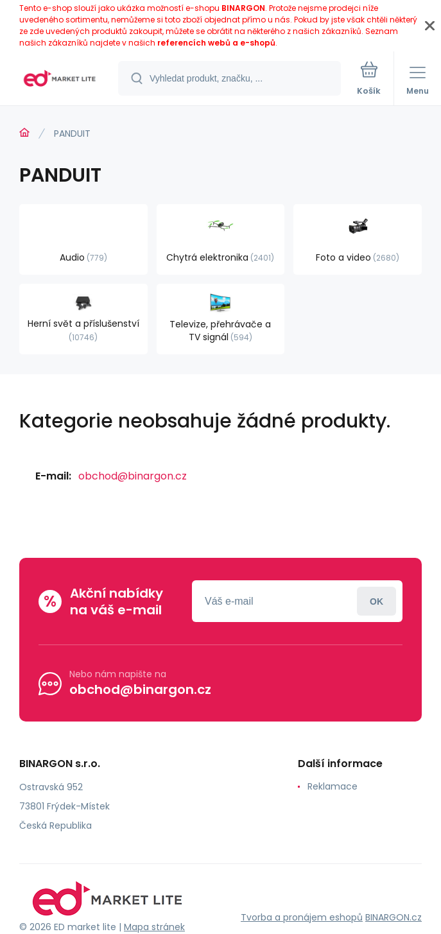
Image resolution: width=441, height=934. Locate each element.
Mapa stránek (154, 927)
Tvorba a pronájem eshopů (302, 917)
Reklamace (332, 786)
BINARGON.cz (393, 917)
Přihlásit (376, 601)
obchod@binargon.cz (132, 476)
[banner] (59, 79)
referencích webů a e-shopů (216, 42)
